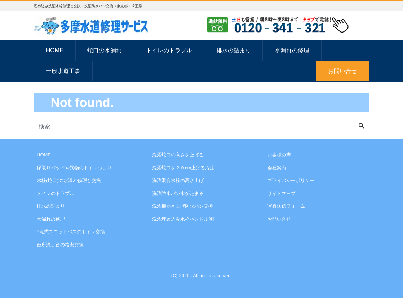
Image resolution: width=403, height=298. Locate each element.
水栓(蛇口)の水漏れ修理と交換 (69, 180)
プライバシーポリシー (290, 180)
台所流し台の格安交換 (60, 244)
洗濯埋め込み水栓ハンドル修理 (185, 219)
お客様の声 (279, 154)
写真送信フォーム (286, 206)
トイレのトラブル (169, 50)
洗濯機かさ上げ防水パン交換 (182, 206)
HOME (54, 50)
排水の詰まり (233, 50)
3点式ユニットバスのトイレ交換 (71, 231)
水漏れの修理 (292, 50)
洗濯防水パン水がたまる (178, 193)
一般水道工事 (63, 71)
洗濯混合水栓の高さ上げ (178, 180)
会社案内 (276, 167)
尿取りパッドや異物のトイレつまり (74, 167)
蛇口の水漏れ (104, 50)
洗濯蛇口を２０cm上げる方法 (183, 167)
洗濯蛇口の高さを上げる (178, 154)
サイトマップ (281, 193)
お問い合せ (342, 71)
